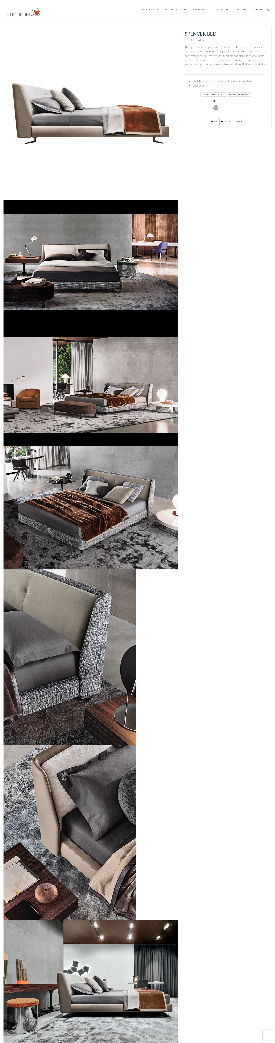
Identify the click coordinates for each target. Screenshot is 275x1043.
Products (171, 9)
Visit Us (257, 9)
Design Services (193, 9)
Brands (241, 9)
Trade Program (220, 9)
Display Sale (150, 9)
